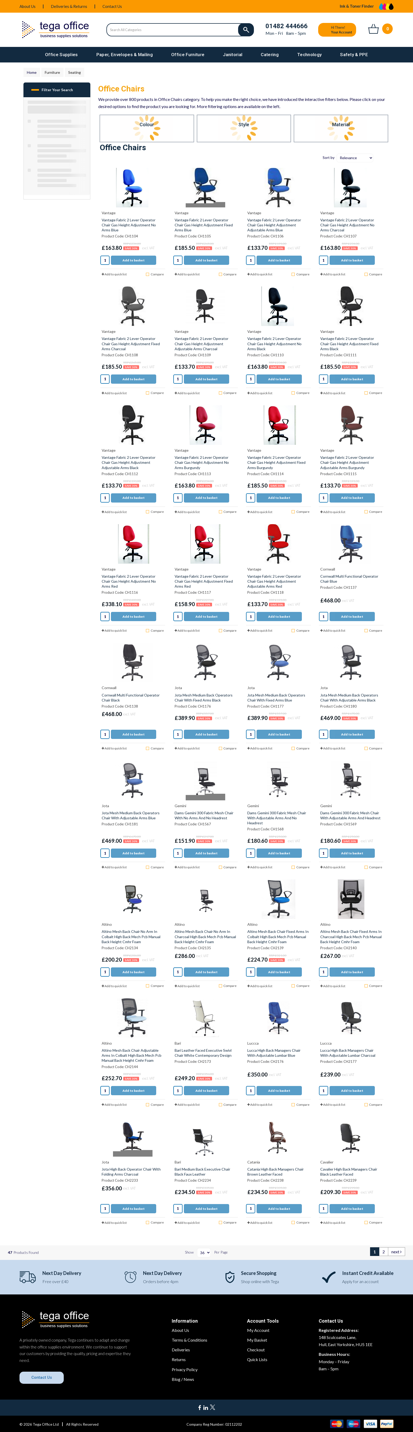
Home (32, 72)
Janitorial (232, 54)
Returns (179, 1359)
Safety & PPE (354, 54)
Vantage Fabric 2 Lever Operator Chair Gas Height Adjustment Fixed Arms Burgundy (276, 462)
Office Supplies (61, 54)
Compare (155, 274)
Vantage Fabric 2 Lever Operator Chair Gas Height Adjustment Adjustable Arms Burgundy (347, 462)
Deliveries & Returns (69, 6)
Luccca (253, 1043)
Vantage (109, 213)
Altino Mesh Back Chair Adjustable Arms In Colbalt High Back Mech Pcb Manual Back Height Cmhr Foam (131, 1055)
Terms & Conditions (189, 1339)
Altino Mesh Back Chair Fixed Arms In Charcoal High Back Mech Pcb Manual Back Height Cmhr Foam (351, 936)
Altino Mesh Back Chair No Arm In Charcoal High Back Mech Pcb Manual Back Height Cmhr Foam (205, 936)
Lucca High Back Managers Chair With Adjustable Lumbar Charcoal (347, 1053)
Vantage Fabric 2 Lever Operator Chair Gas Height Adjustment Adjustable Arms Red (274, 581)
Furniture (52, 72)
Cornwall (327, 569)
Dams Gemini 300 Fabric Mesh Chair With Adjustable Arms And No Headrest (276, 818)
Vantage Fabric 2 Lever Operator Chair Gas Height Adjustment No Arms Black (274, 343)
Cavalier (326, 1162)
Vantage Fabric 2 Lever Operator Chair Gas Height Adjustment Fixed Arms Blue (204, 225)
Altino (107, 924)
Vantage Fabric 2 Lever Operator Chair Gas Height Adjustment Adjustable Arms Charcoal (201, 343)
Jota (178, 687)
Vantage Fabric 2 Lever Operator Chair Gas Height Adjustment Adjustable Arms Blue (274, 225)
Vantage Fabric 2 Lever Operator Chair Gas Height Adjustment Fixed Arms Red (204, 581)
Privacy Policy (185, 1369)
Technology (309, 54)
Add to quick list (114, 274)
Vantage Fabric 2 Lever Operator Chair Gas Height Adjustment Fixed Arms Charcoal (131, 343)
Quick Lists (257, 1359)
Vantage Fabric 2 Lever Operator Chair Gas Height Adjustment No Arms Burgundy (202, 462)
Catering (270, 54)
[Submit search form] (246, 29)
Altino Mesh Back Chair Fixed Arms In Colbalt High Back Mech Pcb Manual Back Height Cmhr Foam (278, 936)
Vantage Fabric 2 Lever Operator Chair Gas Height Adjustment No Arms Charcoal (347, 225)
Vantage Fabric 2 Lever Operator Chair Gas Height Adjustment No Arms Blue (129, 225)
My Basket (257, 1339)
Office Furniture (187, 54)
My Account (258, 1330)
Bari (178, 1043)
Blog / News (183, 1379)
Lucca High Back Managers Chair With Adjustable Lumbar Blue (274, 1053)
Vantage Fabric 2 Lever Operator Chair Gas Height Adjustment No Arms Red (129, 581)
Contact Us (112, 6)
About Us (27, 6)
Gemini (180, 805)
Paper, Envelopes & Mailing (124, 54)
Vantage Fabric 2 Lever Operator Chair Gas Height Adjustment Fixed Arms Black (349, 343)
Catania (253, 1162)
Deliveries (181, 1349)
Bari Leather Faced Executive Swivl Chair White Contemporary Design (203, 1053)
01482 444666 (287, 26)
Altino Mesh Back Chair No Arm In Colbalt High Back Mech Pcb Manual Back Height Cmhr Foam (131, 936)
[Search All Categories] (180, 29)
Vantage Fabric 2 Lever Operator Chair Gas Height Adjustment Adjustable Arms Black (128, 462)
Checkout (256, 1349)
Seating (74, 72)
